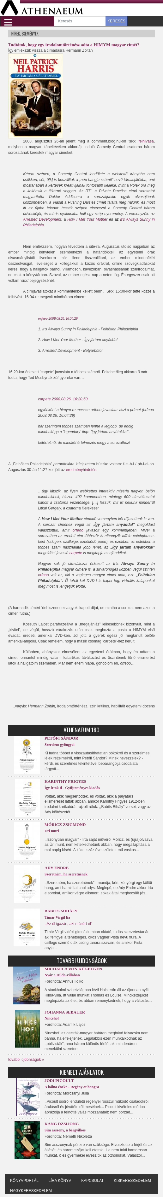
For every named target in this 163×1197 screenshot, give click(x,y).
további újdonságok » (26, 1059)
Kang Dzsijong (62, 1123)
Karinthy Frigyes (65, 781)
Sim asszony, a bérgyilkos (65, 1130)
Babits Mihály (61, 911)
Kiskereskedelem (132, 1180)
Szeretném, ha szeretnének (66, 874)
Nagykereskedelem (31, 1190)
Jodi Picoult (59, 1080)
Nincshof (52, 1018)
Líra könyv (60, 1180)
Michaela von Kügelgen (73, 969)
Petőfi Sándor (61, 738)
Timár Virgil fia (57, 917)
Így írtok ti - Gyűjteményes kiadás (72, 788)
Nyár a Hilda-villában (62, 975)
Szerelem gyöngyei (60, 744)
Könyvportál (24, 1180)
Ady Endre (57, 867)
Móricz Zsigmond (65, 824)
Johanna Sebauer (65, 1012)
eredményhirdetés (81, 470)
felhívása (146, 141)
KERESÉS (116, 21)
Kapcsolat (92, 1180)
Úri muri (52, 831)
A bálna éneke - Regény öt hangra (72, 1087)
